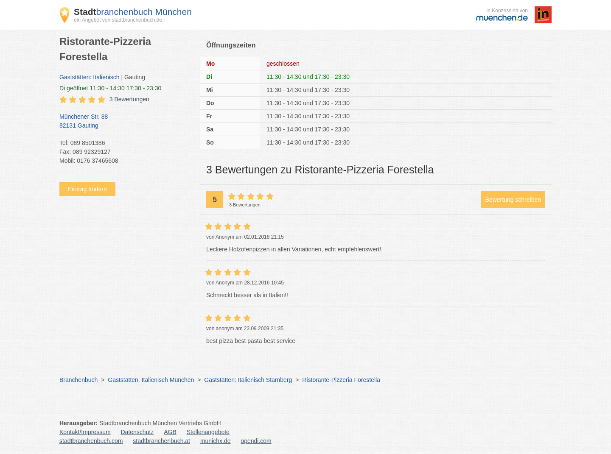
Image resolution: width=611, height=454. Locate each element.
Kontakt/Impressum (85, 432)
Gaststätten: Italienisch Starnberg (248, 379)
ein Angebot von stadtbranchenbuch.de (118, 20)
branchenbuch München (133, 12)
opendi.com (256, 440)
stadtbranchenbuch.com (91, 440)
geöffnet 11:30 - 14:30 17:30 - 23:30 (110, 88)
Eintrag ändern (87, 189)
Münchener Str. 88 (118, 121)
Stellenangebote (208, 432)
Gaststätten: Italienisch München (151, 379)
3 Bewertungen (129, 99)
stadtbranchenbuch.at (161, 440)
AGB (170, 432)
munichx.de (215, 440)
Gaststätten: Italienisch (89, 77)
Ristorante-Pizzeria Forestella (341, 379)
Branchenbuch (78, 379)
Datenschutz (137, 432)
